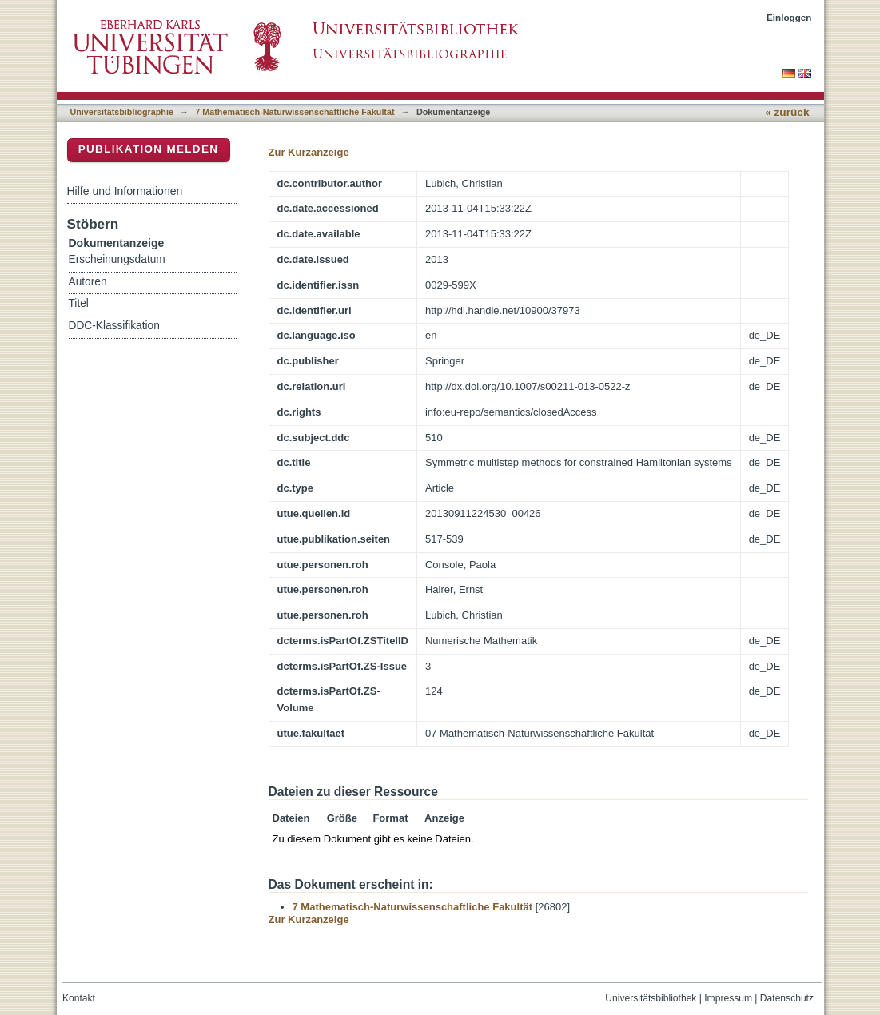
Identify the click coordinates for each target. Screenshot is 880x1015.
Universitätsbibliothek (650, 998)
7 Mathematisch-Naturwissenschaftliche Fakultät (294, 112)
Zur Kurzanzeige (309, 152)
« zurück (787, 112)
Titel (79, 303)
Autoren (88, 282)
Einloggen (789, 17)
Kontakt (78, 998)
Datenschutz (787, 998)
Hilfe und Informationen (125, 191)
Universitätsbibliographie (121, 112)
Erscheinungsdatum (117, 259)
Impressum (728, 998)
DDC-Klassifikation (114, 326)
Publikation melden (148, 149)
